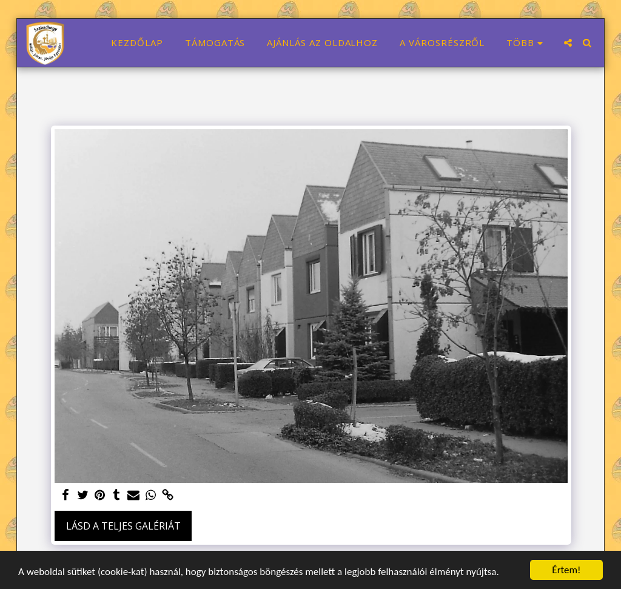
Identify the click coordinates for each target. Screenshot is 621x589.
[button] (568, 42)
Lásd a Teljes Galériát (123, 526)
